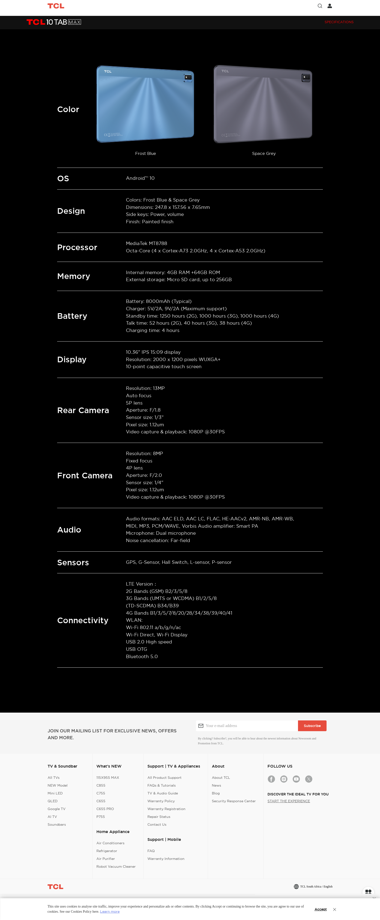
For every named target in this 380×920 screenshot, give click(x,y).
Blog (216, 793)
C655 (100, 801)
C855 (100, 785)
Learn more (110, 911)
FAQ (151, 851)
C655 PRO (105, 809)
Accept (321, 909)
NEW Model (58, 785)
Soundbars (57, 824)
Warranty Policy (161, 801)
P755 (100, 816)
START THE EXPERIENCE (288, 801)
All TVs (54, 777)
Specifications (339, 22)
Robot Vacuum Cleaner (116, 866)
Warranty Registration (166, 809)
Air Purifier (105, 858)
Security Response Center (234, 801)
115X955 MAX (107, 777)
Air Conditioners (110, 843)
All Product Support (164, 777)
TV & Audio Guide (162, 793)
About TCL (221, 777)
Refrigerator (106, 851)
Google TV (57, 809)
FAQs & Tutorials (161, 785)
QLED (53, 801)
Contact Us (156, 824)
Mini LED (55, 793)
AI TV (52, 816)
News (216, 785)
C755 (100, 793)
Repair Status (158, 816)
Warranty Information (166, 858)
